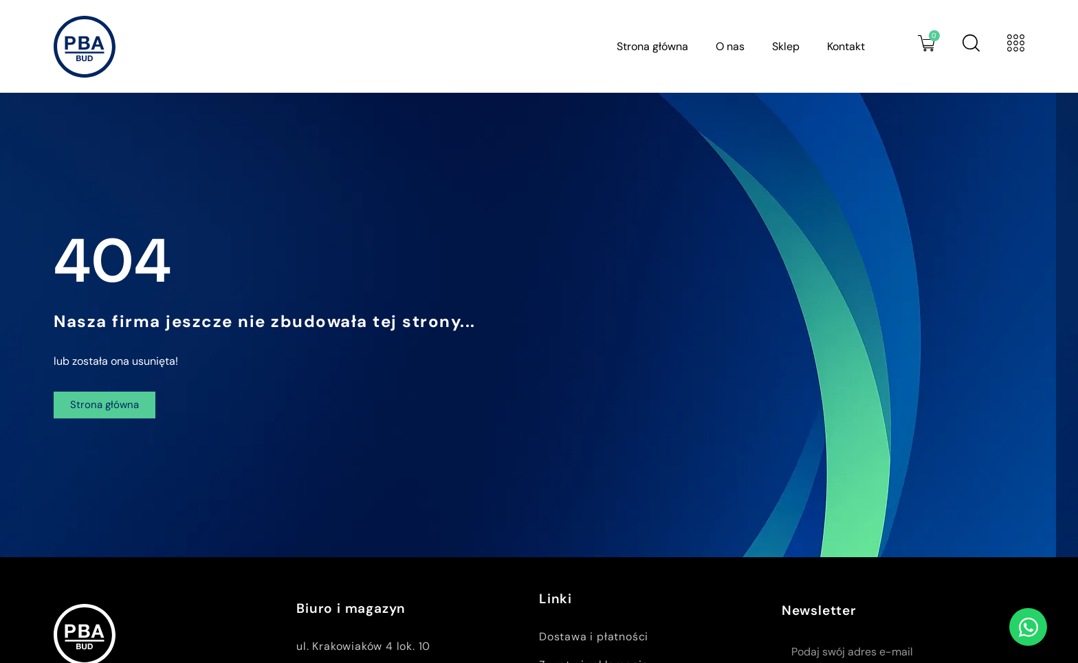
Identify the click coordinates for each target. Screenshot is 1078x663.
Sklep (786, 46)
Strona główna (652, 46)
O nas (730, 46)
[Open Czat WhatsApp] (1028, 627)
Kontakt (846, 46)
